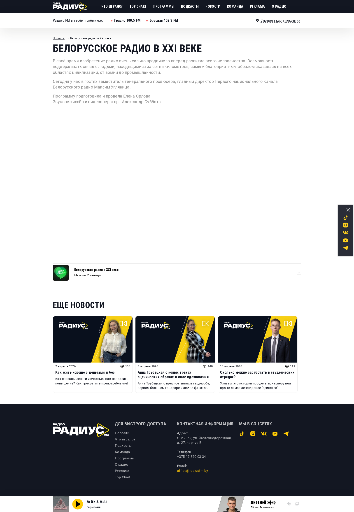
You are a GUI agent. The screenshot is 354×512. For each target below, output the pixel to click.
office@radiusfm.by (192, 471)
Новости (212, 6)
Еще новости (78, 305)
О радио (279, 6)
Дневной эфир (263, 502)
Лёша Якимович (262, 507)
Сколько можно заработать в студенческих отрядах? (257, 374)
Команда (235, 6)
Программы (163, 6)
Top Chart (138, 6)
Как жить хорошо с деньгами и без (85, 372)
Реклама (257, 6)
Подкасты (190, 6)
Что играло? (112, 6)
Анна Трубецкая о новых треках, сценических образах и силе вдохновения (173, 374)
